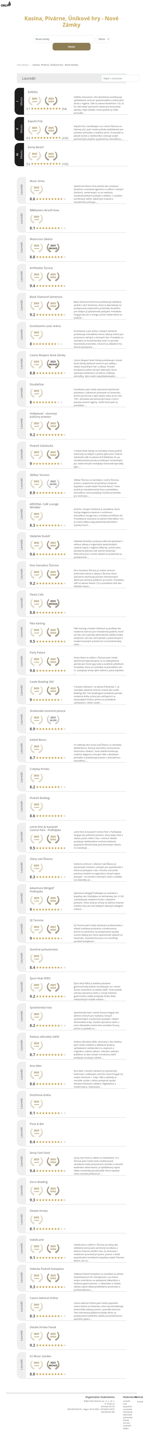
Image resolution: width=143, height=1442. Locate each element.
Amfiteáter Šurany (41, 268)
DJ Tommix (37, 920)
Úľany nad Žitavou (41, 859)
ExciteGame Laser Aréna (45, 326)
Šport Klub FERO (40, 978)
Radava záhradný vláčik (44, 1036)
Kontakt (138, 1401)
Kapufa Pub (35, 121)
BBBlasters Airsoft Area (44, 210)
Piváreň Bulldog (40, 798)
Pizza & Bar (37, 1124)
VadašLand (37, 1239)
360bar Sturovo (39, 475)
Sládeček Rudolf (40, 536)
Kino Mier (36, 1066)
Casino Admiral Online (44, 1298)
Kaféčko (33, 92)
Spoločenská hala (41, 1007)
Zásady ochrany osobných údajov (127, 1424)
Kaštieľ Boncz (38, 740)
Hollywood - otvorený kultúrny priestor (43, 415)
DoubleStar (37, 384)
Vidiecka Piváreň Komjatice (47, 1269)
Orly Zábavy (23, 64)
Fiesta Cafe (37, 594)
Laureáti (126, 1401)
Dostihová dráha (40, 1095)
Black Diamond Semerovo (46, 297)
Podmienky (127, 1412)
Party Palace (37, 652)
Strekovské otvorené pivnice (47, 711)
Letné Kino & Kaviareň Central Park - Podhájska (45, 828)
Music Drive (37, 181)
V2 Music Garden (40, 1356)
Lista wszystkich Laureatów (127, 1406)
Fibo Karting (37, 623)
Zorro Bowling (39, 1182)
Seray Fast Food (40, 1153)
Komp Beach (36, 147)
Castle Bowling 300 (42, 681)
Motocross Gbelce (41, 239)
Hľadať (71, 46)
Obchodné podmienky (127, 1416)
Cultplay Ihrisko (39, 769)
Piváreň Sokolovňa (41, 445)
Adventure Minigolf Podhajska (42, 889)
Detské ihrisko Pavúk (43, 1327)
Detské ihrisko (39, 1211)
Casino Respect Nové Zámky (47, 355)
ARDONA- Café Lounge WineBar (44, 505)
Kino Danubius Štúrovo (44, 565)
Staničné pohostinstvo (44, 949)
